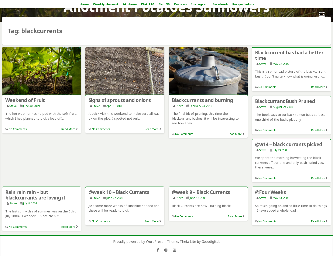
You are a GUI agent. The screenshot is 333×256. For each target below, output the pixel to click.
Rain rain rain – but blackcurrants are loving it (35, 195)
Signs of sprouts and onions (120, 100)
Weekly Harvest (106, 4)
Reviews (180, 4)
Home (84, 4)
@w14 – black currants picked (288, 144)
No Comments (18, 129)
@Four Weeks (270, 192)
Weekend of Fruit (25, 100)
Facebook (220, 4)
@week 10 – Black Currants (119, 192)
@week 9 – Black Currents (201, 192)
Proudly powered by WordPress (138, 241)
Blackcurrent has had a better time (289, 55)
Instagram (199, 4)
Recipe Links (242, 4)
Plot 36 (164, 4)
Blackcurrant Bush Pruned (285, 101)
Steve (13, 106)
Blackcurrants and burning (202, 100)
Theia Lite (188, 241)
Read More (68, 129)
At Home (130, 4)
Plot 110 (147, 4)
